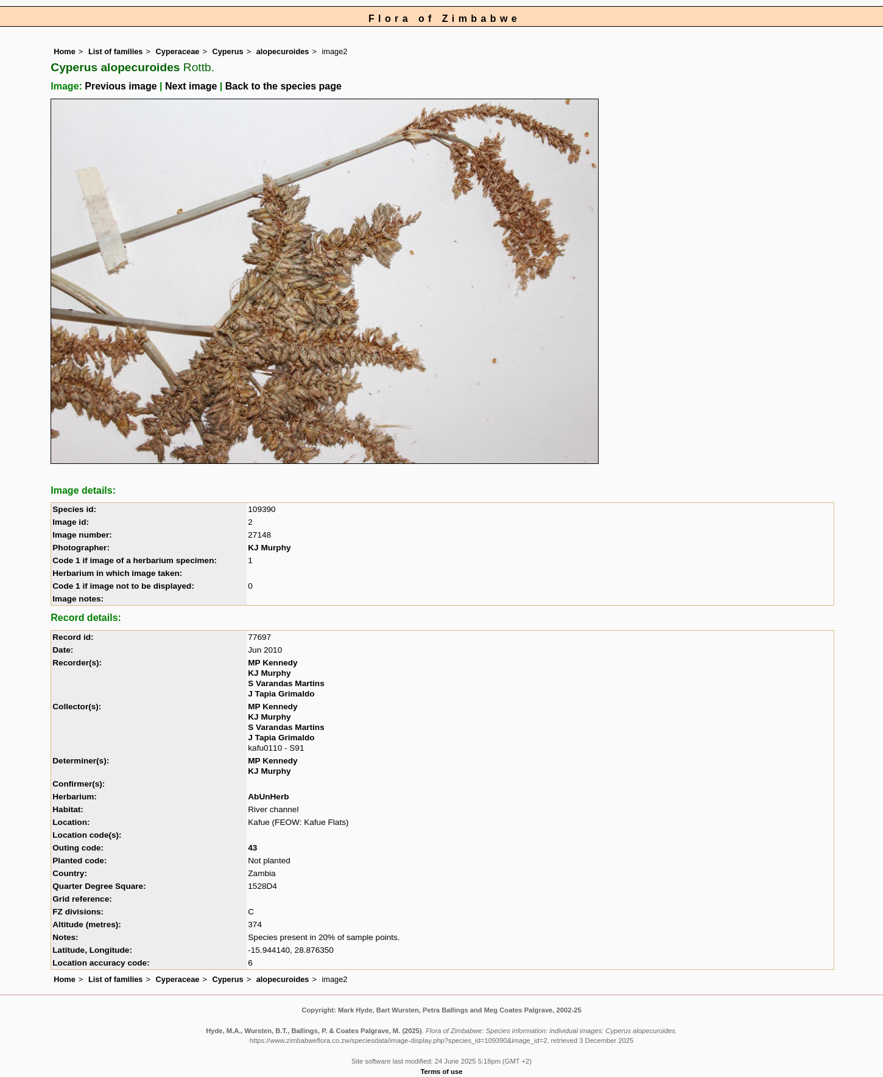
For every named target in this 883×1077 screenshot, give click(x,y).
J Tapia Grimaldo (281, 693)
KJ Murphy (269, 547)
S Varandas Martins (286, 683)
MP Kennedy (272, 662)
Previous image (121, 86)
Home (65, 51)
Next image (191, 86)
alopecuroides (282, 51)
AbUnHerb (268, 796)
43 (252, 847)
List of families (115, 51)
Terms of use (442, 1071)
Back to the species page (283, 86)
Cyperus (227, 51)
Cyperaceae (178, 51)
